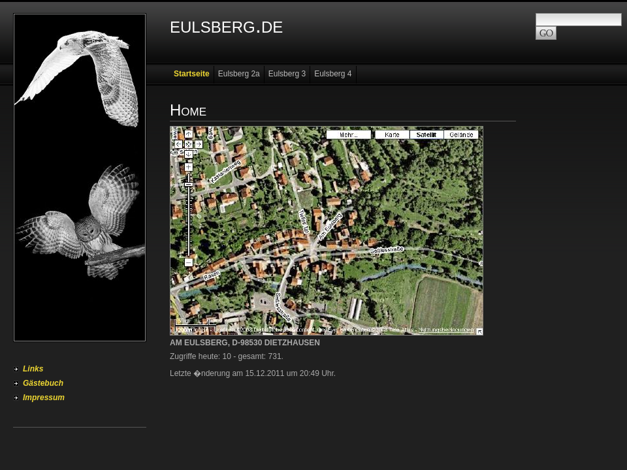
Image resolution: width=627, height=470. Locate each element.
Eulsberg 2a (239, 73)
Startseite (192, 73)
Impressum (44, 397)
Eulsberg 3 (287, 73)
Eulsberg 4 (332, 73)
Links (33, 368)
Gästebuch (43, 383)
